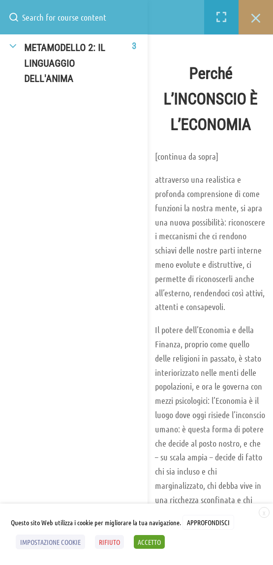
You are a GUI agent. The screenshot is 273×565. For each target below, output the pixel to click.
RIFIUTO (109, 541)
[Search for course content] (18, 17)
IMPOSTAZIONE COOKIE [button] (50, 541)
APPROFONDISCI (208, 522)
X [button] (264, 513)
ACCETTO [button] (149, 541)
